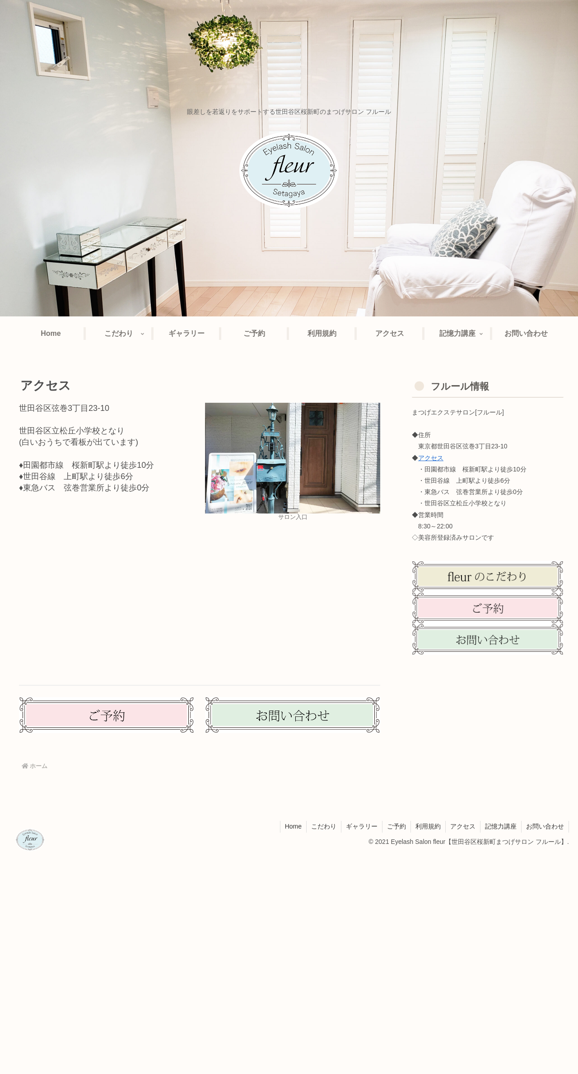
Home (293, 826)
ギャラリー (362, 826)
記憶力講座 (501, 826)
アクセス (430, 458)
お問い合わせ (545, 826)
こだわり (323, 826)
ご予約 (396, 826)
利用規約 (428, 826)
